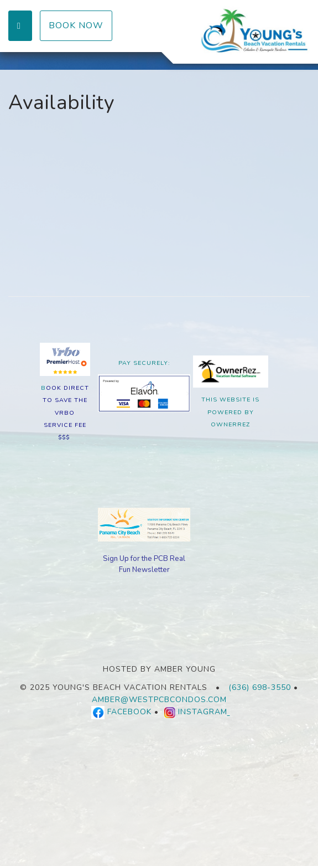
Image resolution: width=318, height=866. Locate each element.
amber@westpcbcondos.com (159, 699)
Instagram (204, 712)
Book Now (76, 25)
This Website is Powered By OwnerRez (230, 412)
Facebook (129, 712)
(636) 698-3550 (259, 687)
